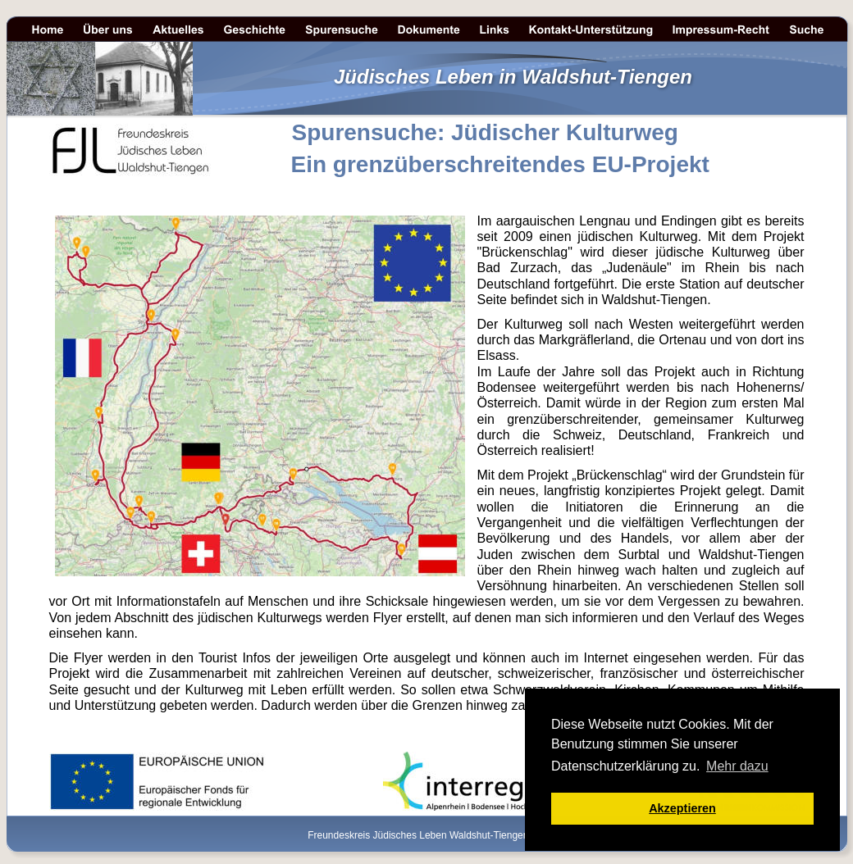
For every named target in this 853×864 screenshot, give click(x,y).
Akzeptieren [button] (682, 808)
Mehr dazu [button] (737, 766)
